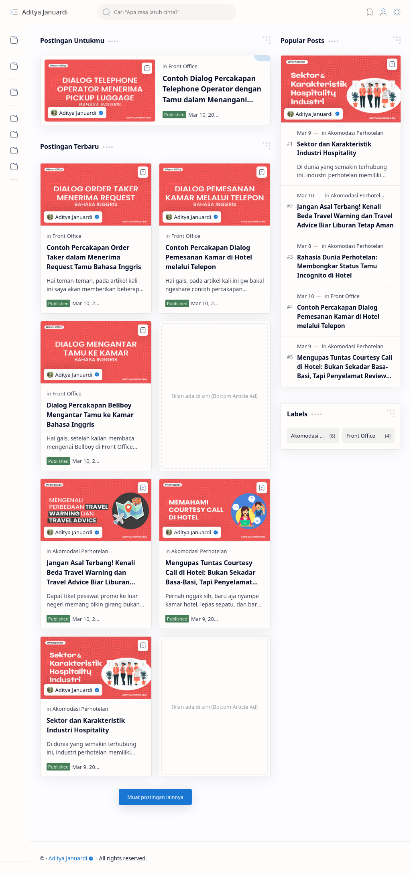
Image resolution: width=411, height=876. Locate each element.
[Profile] (383, 12)
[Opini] (14, 134)
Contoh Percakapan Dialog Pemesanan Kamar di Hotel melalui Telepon (208, 257)
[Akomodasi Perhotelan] (80, 551)
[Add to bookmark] (147, 68)
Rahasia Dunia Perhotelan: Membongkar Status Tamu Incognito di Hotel (337, 266)
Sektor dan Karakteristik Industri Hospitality (86, 725)
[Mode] (397, 12)
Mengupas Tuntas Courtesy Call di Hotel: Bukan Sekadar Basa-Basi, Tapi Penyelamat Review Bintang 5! (210, 572)
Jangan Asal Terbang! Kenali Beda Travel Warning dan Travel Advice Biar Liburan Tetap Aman (91, 572)
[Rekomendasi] (14, 150)
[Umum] (14, 166)
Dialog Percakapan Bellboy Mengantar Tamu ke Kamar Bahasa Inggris (90, 415)
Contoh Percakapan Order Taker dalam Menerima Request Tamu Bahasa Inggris (94, 257)
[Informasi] (14, 118)
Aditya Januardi (71, 858)
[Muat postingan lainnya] (155, 797)
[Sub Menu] (14, 40)
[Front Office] (183, 66)
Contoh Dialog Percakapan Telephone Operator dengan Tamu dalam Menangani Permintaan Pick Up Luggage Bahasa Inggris (213, 89)
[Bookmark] (370, 12)
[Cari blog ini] (166, 12)
